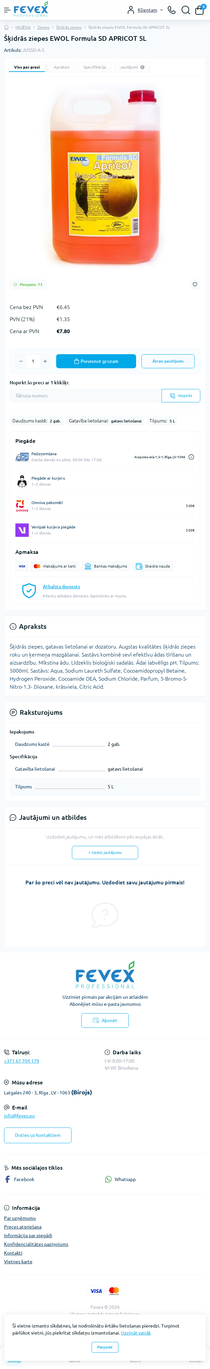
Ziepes (43, 27)
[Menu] (7, 10)
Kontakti (13, 1253)
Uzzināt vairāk (136, 1333)
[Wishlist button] (195, 284)
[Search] (186, 10)
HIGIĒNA (23, 27)
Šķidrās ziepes (69, 27)
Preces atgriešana (22, 1227)
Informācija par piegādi (28, 1235)
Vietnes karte (18, 1261)
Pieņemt (105, 1347)
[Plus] (45, 361)
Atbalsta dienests (61, 586)
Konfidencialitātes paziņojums (36, 1244)
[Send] (181, 395)
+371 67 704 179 (21, 1061)
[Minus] (21, 361)
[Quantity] (33, 361)
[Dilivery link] (191, 457)
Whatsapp (120, 1179)
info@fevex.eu (19, 1115)
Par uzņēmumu (20, 1218)
